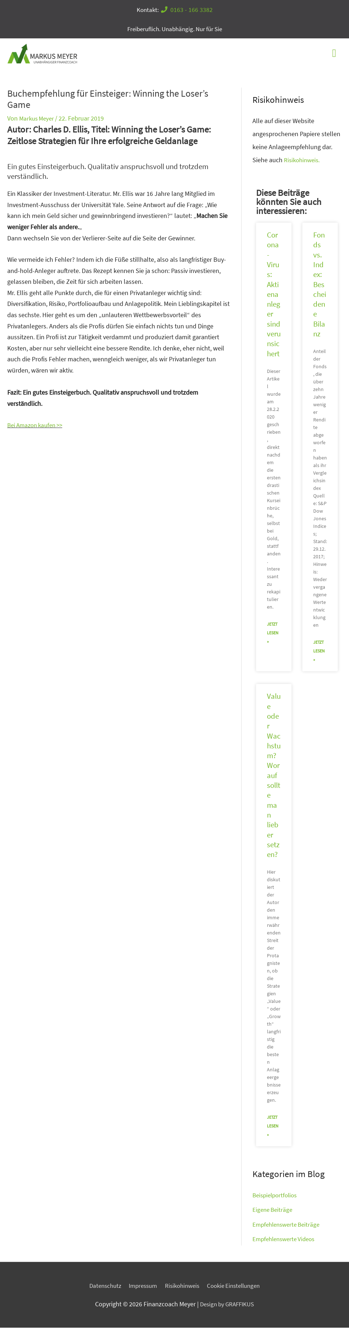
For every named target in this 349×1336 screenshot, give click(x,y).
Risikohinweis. (303, 168)
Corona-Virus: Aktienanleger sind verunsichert (274, 302)
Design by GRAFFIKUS (226, 1312)
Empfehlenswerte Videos (286, 1247)
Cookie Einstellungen (238, 1294)
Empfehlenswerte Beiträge (288, 1232)
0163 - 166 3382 (187, 9)
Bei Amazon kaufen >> (37, 433)
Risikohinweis (182, 1294)
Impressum (140, 1294)
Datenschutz (99, 1294)
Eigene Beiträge (273, 1218)
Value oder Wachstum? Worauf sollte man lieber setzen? (274, 783)
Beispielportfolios (276, 1203)
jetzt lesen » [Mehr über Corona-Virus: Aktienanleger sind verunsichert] (272, 641)
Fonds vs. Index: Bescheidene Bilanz (319, 292)
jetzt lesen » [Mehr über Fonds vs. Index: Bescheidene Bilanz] (319, 659)
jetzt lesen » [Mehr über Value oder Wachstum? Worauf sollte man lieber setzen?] (272, 1134)
